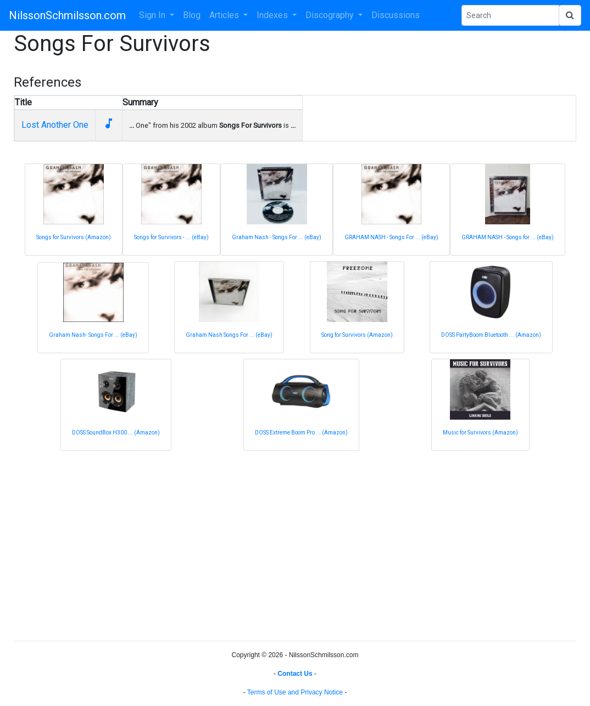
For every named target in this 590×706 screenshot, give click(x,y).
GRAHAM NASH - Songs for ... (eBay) (507, 237)
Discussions (395, 15)
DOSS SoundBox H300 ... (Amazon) (116, 433)
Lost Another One (54, 125)
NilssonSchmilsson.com (67, 15)
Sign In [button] (153, 15)
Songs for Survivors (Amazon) (73, 237)
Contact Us (294, 673)
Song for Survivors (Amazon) (357, 335)
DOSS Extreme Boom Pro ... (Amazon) (301, 433)
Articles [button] (225, 15)
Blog (192, 15)
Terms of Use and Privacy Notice (295, 692)
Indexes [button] (273, 15)
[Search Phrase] (510, 15)
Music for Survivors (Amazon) (480, 433)
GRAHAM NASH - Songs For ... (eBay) (391, 237)
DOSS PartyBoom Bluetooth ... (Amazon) (491, 335)
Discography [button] (330, 15)
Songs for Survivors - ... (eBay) (171, 237)
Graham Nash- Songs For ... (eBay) (93, 335)
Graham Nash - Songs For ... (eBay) (276, 237)
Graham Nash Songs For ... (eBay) (229, 335)
